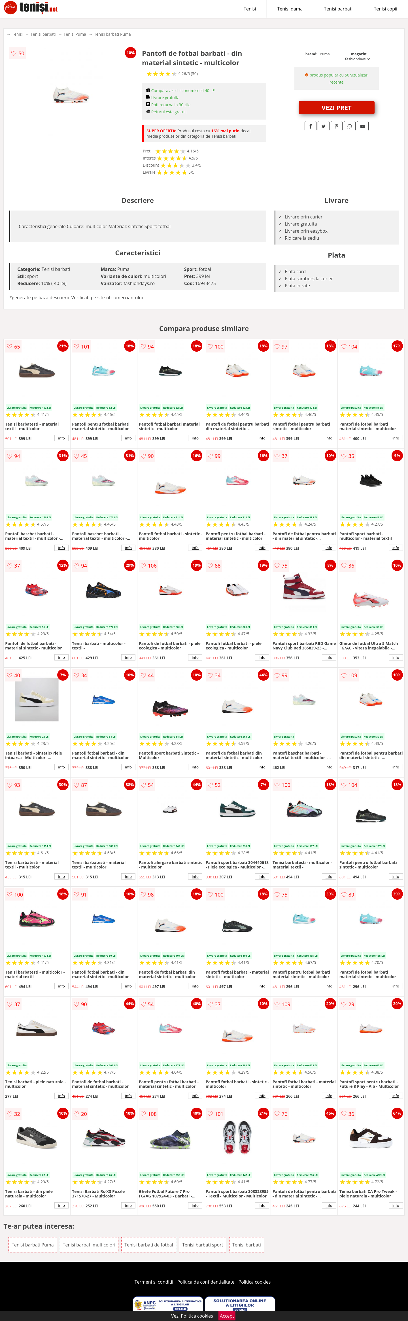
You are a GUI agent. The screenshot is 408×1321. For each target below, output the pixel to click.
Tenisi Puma (75, 34)
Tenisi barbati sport (202, 1245)
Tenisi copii (385, 9)
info (61, 438)
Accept (227, 1316)
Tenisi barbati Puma (112, 34)
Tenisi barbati (338, 9)
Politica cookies (255, 1282)
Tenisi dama (290, 9)
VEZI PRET (337, 107)
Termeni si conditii (154, 1282)
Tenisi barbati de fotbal (148, 1245)
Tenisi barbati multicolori (89, 1245)
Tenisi (250, 9)
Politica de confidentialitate (206, 1282)
